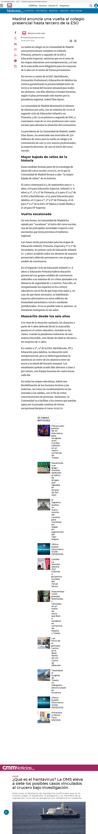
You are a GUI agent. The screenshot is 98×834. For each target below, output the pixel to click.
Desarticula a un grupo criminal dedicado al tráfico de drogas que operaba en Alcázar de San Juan (55, 479)
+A (71, 41)
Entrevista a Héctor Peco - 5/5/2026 (55, 716)
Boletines (53, 11)
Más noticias (76, 11)
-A (75, 41)
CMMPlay (33, 5)
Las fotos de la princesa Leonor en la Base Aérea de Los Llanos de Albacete (55, 652)
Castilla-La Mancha (25, 11)
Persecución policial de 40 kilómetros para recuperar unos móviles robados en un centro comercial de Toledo (55, 442)
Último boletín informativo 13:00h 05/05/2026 (55, 549)
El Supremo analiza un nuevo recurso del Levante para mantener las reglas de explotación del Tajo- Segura (55, 519)
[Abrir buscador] (91, 6)
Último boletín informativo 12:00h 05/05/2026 (55, 703)
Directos (43, 5)
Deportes (64, 11)
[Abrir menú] (1, 5)
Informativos (41, 11)
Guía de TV (53, 5)
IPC (18, 1)
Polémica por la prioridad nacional (34, 1)
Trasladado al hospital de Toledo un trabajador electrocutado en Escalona (55, 681)
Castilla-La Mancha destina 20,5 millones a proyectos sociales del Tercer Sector (55, 573)
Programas (64, 5)
